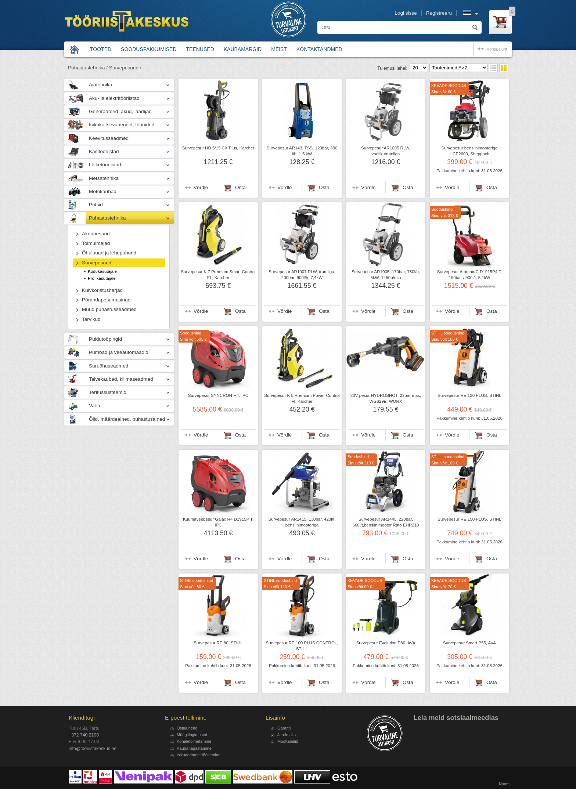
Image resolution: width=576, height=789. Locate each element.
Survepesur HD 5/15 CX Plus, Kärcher (218, 148)
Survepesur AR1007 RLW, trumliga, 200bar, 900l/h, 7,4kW (302, 274)
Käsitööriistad (104, 151)
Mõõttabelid (287, 741)
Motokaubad (102, 191)
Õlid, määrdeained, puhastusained (127, 419)
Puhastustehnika (107, 218)
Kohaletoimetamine (194, 741)
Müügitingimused (192, 734)
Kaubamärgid (243, 49)
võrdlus (497, 49)
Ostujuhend (187, 728)
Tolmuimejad (96, 243)
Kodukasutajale (102, 271)
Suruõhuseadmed (108, 366)
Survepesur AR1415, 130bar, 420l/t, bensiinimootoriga (302, 522)
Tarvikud (91, 319)
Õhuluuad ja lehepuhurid (109, 253)
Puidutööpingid (105, 339)
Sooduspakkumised (148, 49)
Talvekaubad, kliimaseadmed (121, 379)
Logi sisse (406, 13)
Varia (94, 405)
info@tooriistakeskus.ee (92, 748)
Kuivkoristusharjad (102, 290)
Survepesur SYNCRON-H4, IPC (218, 395)
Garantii (284, 728)
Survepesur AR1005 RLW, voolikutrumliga (385, 151)
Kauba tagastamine (194, 748)
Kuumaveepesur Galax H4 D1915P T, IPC (218, 522)
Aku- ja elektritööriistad (114, 98)
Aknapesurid (96, 233)
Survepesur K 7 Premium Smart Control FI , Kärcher (218, 274)
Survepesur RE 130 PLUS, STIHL (469, 395)
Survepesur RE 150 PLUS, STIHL (469, 519)
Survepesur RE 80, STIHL (218, 643)
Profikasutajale (102, 278)
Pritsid (96, 204)
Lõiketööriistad (105, 164)
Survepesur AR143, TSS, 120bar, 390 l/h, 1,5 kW (301, 151)
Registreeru (439, 13)
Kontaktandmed (319, 49)
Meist (279, 49)
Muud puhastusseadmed (109, 309)
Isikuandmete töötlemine (198, 755)
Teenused (200, 49)
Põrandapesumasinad (106, 300)
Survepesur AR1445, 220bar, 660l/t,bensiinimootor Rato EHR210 (385, 522)
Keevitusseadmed (109, 138)
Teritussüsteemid (107, 392)
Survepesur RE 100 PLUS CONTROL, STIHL (302, 646)
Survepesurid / (125, 67)
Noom (504, 784)
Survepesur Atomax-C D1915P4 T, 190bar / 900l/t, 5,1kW (469, 274)
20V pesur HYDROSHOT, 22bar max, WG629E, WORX (385, 398)
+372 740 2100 (84, 735)
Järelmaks (286, 734)
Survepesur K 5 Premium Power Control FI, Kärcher (301, 398)
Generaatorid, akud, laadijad (120, 111)
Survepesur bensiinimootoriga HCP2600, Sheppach (470, 151)
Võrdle (201, 187)
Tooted (100, 49)
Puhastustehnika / (88, 67)
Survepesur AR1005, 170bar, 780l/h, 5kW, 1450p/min (386, 274)
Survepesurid (96, 262)
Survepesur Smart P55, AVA (469, 643)
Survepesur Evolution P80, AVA (385, 643)
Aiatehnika (100, 84)
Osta (240, 187)
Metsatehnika (104, 178)
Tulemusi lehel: (392, 68)
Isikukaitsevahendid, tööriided (121, 124)
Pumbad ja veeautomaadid (118, 352)
